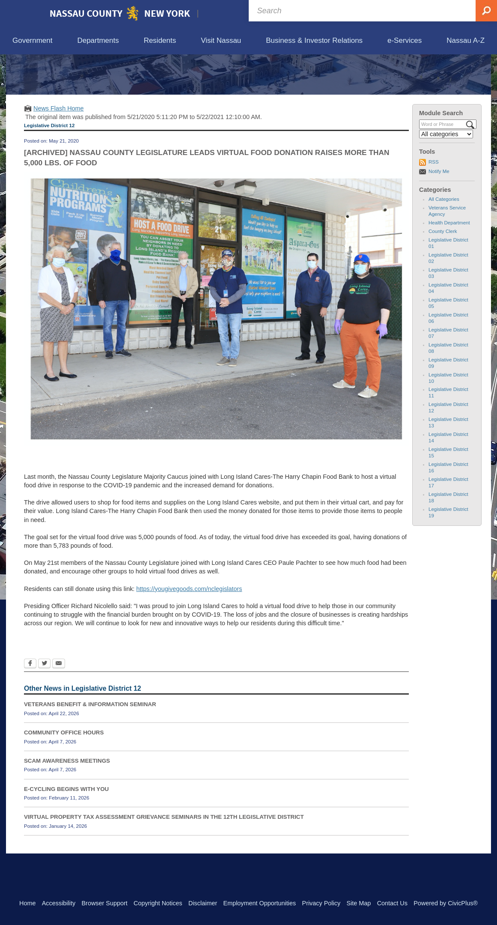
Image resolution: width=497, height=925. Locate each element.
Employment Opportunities (259, 903)
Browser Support (105, 903)
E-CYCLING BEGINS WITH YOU (66, 828)
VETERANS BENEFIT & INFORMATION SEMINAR (90, 744)
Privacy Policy (321, 903)
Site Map (358, 903)
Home (27, 903)
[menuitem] (32, 40)
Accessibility (58, 903)
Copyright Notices (158, 903)
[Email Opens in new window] (58, 704)
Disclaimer (202, 903)
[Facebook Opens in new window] (30, 704)
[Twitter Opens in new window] (44, 704)
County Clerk (443, 271)
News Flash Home (58, 147)
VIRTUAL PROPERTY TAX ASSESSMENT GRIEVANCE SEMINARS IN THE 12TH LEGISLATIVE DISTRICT (164, 856)
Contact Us (392, 903)
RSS (434, 201)
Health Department (449, 262)
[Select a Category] (446, 174)
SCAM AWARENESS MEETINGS (67, 800)
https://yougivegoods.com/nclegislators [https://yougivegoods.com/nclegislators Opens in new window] (189, 628)
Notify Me (439, 210)
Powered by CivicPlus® (446, 903)
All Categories (444, 239)
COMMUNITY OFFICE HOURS (64, 772)
